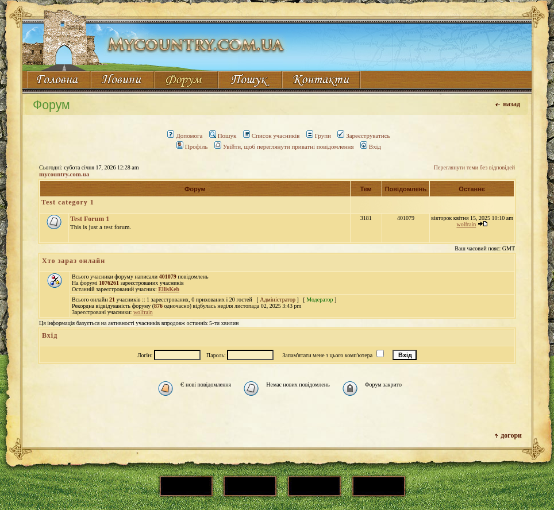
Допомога (184, 135)
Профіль (192, 146)
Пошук (223, 135)
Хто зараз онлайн (73, 261)
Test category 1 (67, 202)
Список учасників (271, 135)
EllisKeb (168, 289)
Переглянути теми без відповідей (474, 167)
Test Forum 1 (89, 219)
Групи (318, 135)
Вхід (370, 146)
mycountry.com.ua (64, 174)
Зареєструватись (363, 135)
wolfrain (466, 224)
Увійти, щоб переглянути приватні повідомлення (284, 146)
